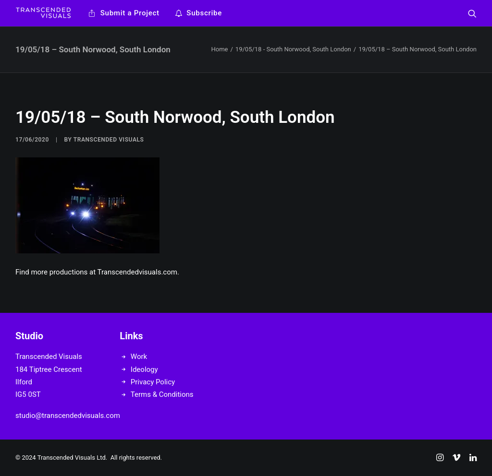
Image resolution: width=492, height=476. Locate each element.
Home (219, 49)
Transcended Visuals (109, 139)
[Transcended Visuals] (43, 13)
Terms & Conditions (162, 394)
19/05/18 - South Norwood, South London (293, 49)
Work (139, 356)
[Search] (472, 13)
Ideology (144, 369)
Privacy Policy (153, 382)
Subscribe (204, 13)
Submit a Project (130, 13)
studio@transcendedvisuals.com (67, 415)
